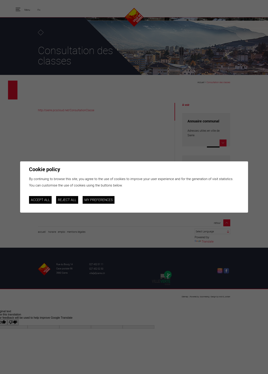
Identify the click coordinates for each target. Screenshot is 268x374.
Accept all (40, 199)
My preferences (98, 199)
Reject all (67, 199)
